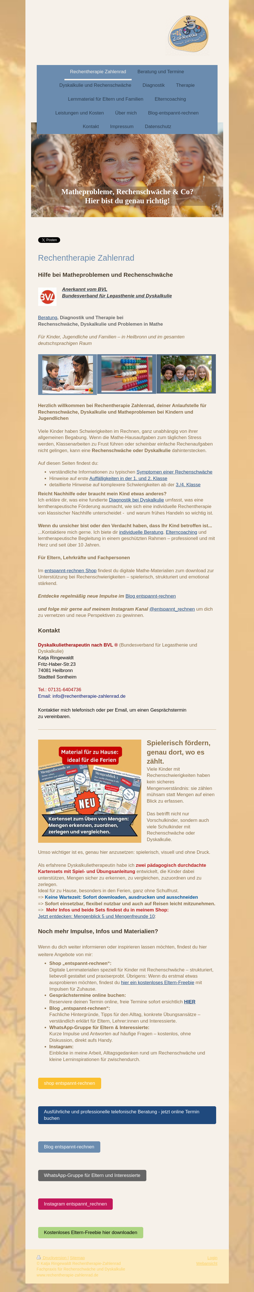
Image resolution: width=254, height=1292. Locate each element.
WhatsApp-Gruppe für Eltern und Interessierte (92, 1175)
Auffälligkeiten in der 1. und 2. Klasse (128, 478)
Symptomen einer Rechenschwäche (174, 472)
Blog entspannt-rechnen (150, 596)
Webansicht (207, 1263)
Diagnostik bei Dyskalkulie (136, 500)
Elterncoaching (181, 532)
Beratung (47, 317)
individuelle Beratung (141, 532)
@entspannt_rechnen (172, 609)
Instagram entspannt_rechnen (75, 1204)
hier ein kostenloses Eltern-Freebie (157, 982)
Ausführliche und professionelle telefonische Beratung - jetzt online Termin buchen (121, 1115)
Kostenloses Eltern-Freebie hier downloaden (90, 1232)
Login (212, 1258)
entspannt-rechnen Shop (71, 570)
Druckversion (52, 1258)
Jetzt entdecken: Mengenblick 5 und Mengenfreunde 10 (96, 916)
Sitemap (77, 1258)
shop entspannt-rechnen (69, 1083)
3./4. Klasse (188, 484)
